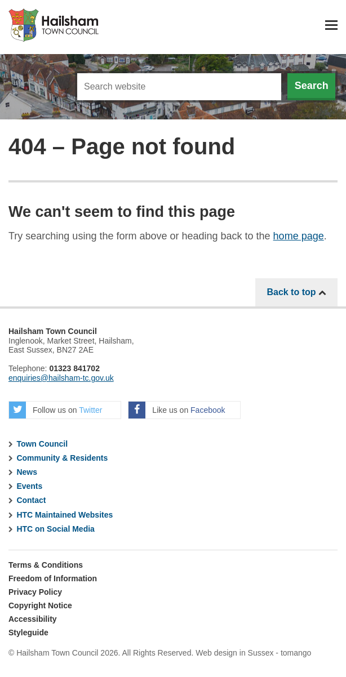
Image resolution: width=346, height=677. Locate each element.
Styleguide (28, 632)
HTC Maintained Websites (64, 514)
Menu (331, 25)
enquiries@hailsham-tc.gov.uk (61, 377)
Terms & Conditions (45, 564)
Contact (31, 500)
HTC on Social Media (55, 528)
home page (298, 236)
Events (29, 486)
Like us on (176, 410)
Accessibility (32, 618)
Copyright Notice (40, 605)
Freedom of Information (52, 578)
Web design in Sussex (234, 652)
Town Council (42, 443)
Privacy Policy (35, 591)
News (26, 471)
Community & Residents (62, 457)
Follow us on (55, 410)
